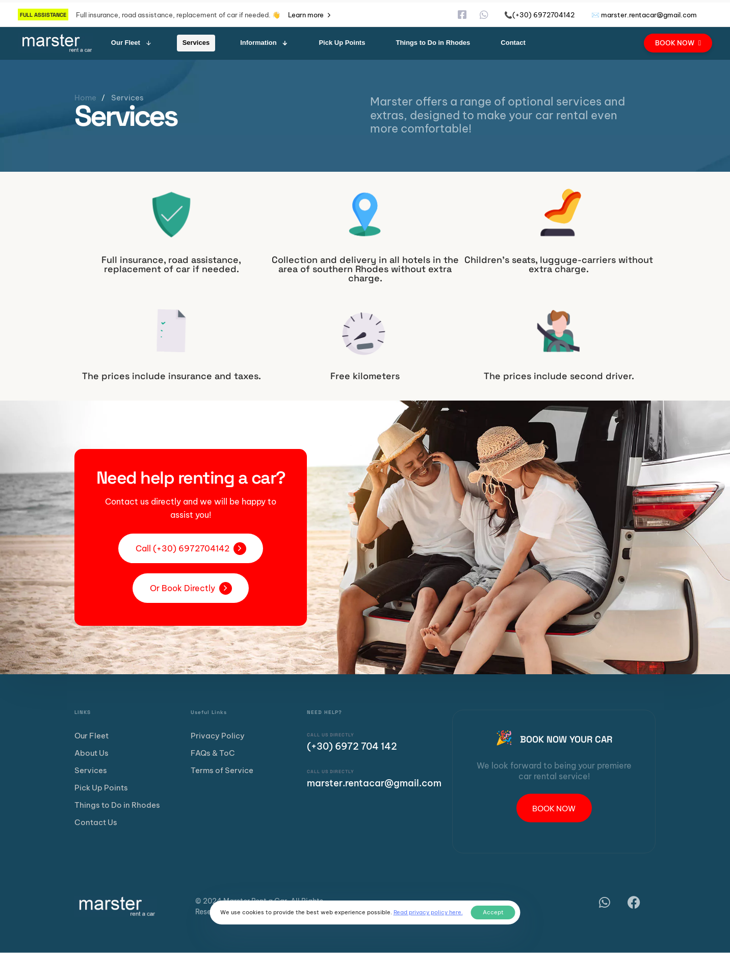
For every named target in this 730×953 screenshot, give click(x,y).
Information (264, 42)
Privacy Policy (218, 735)
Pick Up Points (342, 42)
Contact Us (95, 822)
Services (196, 42)
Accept (493, 912)
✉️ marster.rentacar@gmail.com (644, 15)
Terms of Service (222, 770)
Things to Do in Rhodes (433, 42)
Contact (513, 42)
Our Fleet (131, 42)
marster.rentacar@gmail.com (374, 782)
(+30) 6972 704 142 (352, 746)
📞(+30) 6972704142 (539, 15)
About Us (91, 753)
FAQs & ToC (213, 753)
